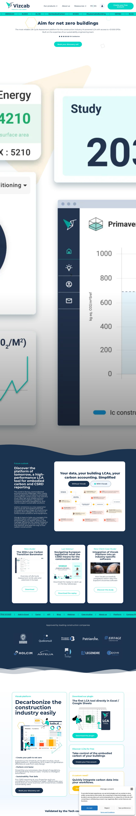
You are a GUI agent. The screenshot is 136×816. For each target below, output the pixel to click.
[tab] (78, 484)
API (58, 614)
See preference (125, 808)
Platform (127, 614)
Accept (89, 808)
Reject (107, 808)
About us (112, 614)
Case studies (96, 614)
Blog (68, 614)
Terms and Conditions (108, 812)
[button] (132, 789)
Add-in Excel (32, 614)
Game (47, 614)
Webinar (80, 614)
